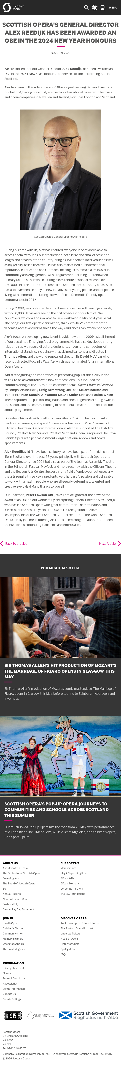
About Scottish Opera (15, 868)
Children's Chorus (13, 928)
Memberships (68, 868)
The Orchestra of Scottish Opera (21, 873)
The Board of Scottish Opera (19, 883)
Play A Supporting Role (74, 873)
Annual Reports (12, 893)
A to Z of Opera (69, 938)
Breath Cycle (10, 923)
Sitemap (7, 973)
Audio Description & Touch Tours (80, 923)
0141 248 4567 (16, 1048)
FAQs (63, 954)
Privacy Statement (13, 968)
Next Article (107, 543)
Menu (113, 7)
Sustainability (10, 904)
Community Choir (13, 933)
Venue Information (14, 988)
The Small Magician (14, 949)
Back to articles (16, 543)
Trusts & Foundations (73, 893)
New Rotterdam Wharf (16, 899)
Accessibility (10, 983)
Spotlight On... (69, 949)
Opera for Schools (13, 943)
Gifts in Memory (70, 883)
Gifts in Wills (67, 878)
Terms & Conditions (14, 978)
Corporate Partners (72, 888)
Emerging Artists (12, 878)
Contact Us (9, 994)
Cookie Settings (12, 999)
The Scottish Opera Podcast (77, 928)
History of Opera (70, 943)
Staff (5, 888)
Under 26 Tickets (70, 933)
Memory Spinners (13, 938)
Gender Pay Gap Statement (18, 909)
